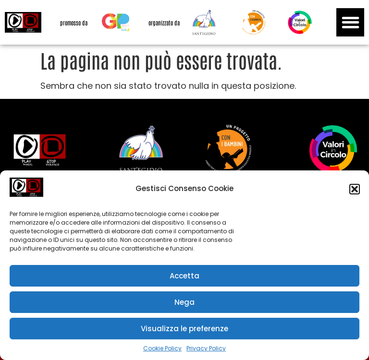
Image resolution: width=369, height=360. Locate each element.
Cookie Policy (162, 348)
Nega (184, 302)
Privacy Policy (206, 348)
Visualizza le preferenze (184, 329)
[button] (354, 189)
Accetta (184, 276)
